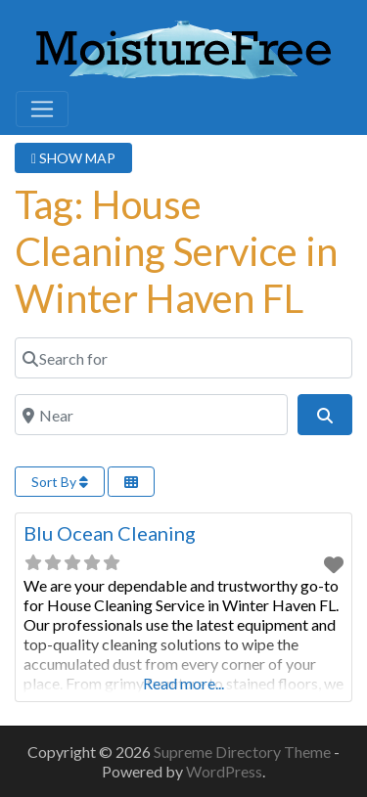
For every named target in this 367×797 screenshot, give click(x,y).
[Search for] (183, 357)
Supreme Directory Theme (244, 751)
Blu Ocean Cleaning (109, 533)
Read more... (183, 683)
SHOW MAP (73, 158)
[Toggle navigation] (42, 109)
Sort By (59, 481)
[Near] (151, 414)
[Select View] (131, 481)
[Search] (325, 414)
